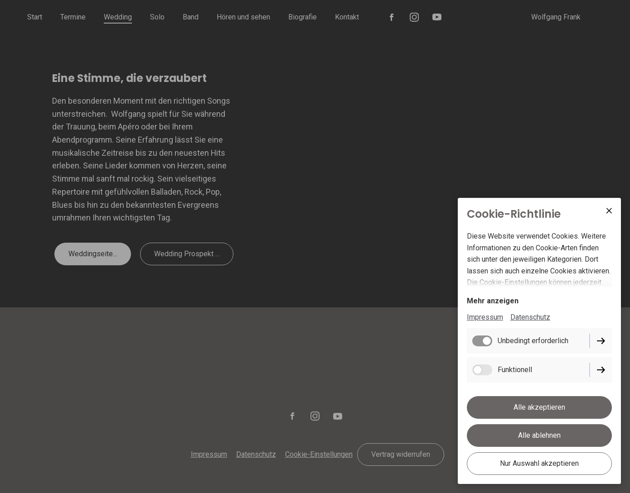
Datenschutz (530, 317)
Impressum (485, 317)
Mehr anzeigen (493, 301)
